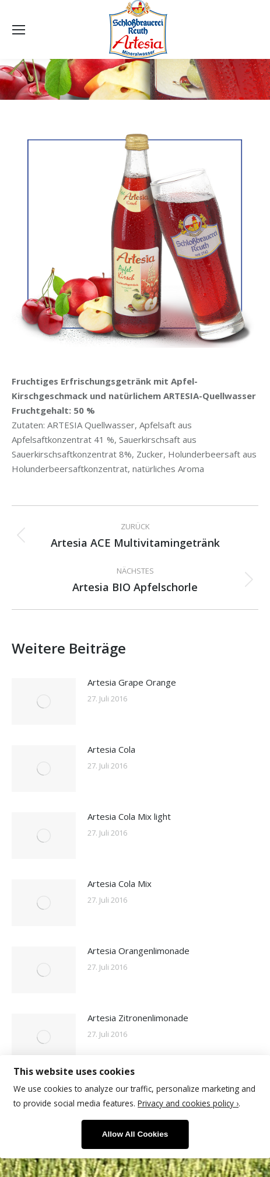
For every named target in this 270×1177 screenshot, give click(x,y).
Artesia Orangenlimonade (138, 950)
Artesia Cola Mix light (129, 816)
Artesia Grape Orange (131, 682)
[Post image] (44, 701)
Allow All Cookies (135, 1134)
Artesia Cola (111, 749)
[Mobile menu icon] (19, 30)
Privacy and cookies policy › (188, 1103)
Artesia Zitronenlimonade (137, 1018)
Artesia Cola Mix (119, 883)
